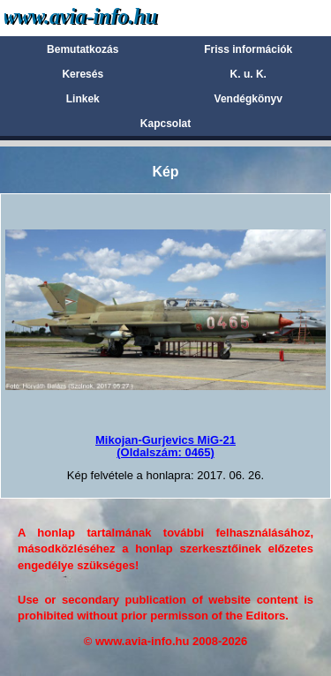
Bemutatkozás (82, 49)
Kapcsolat (165, 123)
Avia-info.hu (111, 17)
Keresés (82, 74)
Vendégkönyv (248, 99)
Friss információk (248, 49)
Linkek (83, 99)
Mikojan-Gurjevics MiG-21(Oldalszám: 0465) (165, 446)
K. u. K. (248, 74)
